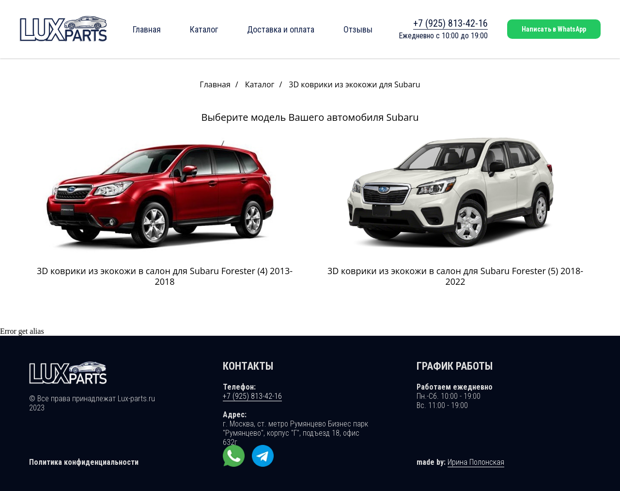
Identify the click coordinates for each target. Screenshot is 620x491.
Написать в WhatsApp (554, 29)
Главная (147, 29)
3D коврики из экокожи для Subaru (354, 84)
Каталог (204, 29)
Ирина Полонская (476, 462)
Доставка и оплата (280, 29)
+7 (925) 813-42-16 (450, 23)
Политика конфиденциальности (84, 462)
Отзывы (357, 29)
